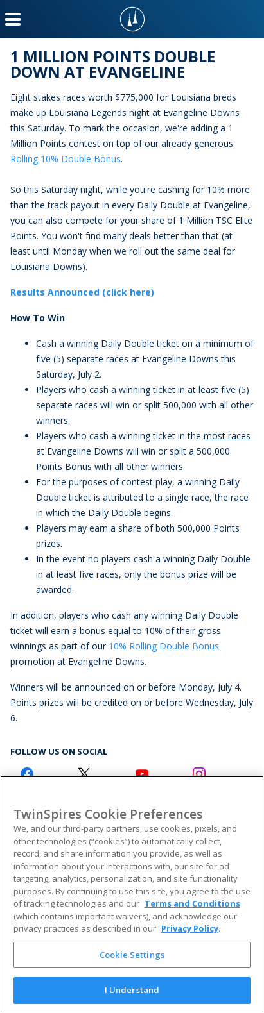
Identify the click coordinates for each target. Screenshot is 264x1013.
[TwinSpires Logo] (132, 19)
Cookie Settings (132, 954)
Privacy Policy (189, 928)
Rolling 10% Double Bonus (65, 159)
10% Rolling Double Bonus (164, 646)
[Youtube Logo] (142, 773)
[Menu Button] (13, 19)
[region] (132, 894)
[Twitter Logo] (84, 773)
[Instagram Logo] (199, 773)
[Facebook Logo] (27, 773)
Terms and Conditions (192, 903)
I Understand (132, 990)
